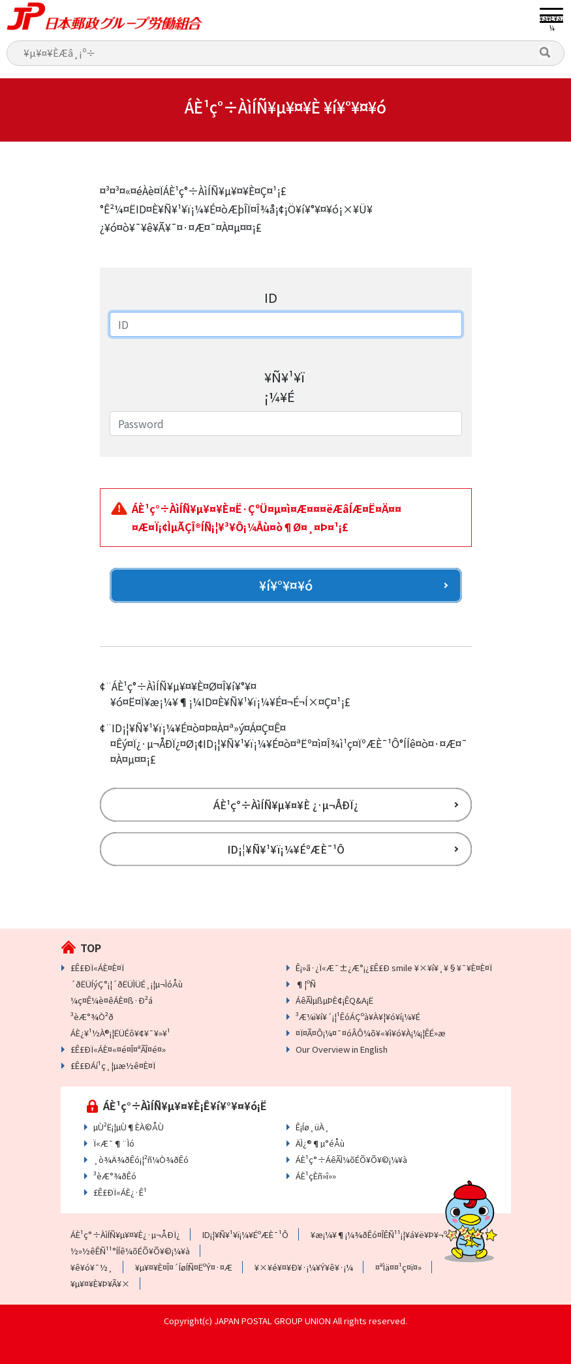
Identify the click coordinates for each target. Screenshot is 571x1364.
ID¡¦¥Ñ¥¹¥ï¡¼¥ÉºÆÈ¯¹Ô (286, 849)
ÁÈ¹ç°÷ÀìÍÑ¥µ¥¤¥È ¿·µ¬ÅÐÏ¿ (285, 805)
